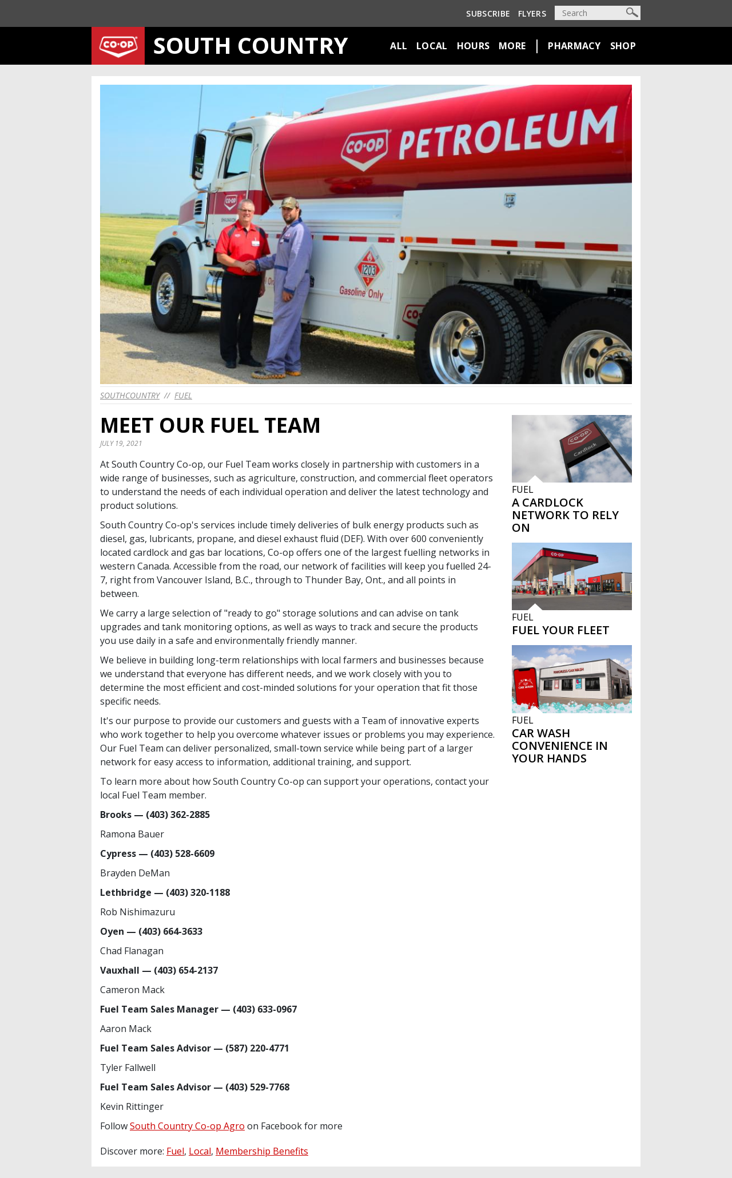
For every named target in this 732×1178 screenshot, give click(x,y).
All (398, 45)
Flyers (532, 13)
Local (432, 45)
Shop (623, 45)
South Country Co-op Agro (187, 1126)
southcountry (130, 395)
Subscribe (488, 13)
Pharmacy (574, 45)
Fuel (183, 395)
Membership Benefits (262, 1151)
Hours (473, 45)
